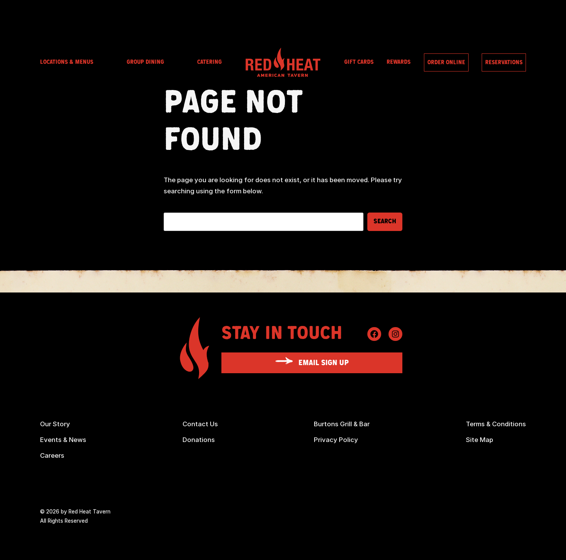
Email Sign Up (323, 363)
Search (384, 221)
